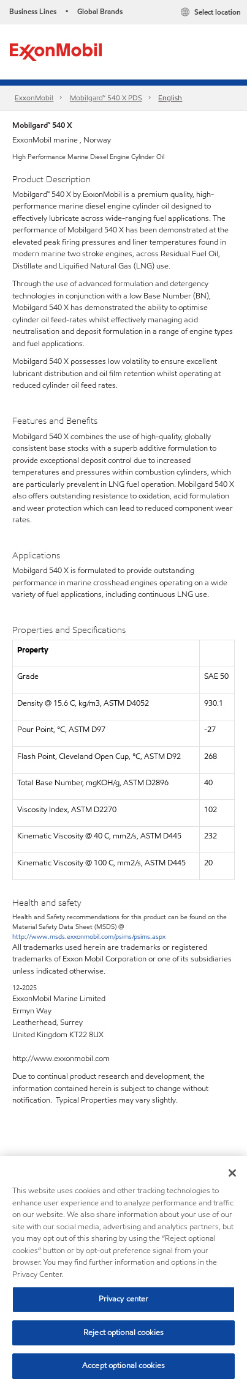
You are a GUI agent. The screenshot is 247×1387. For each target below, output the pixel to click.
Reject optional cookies (123, 1332)
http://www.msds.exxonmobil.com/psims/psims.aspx (88, 936)
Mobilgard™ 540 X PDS (106, 97)
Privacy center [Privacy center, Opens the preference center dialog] (124, 1298)
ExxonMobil (34, 97)
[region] (123, 1271)
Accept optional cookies (123, 1365)
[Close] (232, 1173)
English (170, 97)
